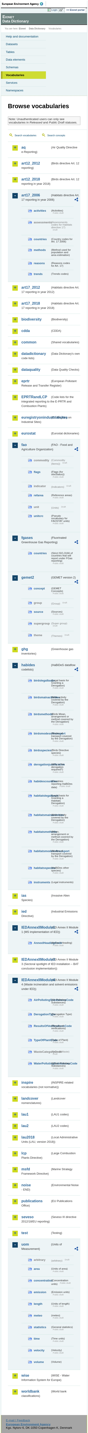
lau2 (25, 1126)
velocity (39, 1350)
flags (37, 472)
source (38, 611)
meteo (38, 1315)
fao (24, 445)
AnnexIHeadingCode (42, 943)
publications (32, 1201)
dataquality (30, 369)
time (37, 1338)
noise (26, 1185)
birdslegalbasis (42, 680)
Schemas (12, 67)
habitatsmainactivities (42, 815)
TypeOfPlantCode (42, 1040)
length (38, 1304)
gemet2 (27, 577)
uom (25, 1244)
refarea (38, 495)
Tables (10, 52)
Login (54, 10)
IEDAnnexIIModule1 (35, 927)
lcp (24, 1153)
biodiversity (31, 319)
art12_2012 (30, 163)
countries (40, 239)
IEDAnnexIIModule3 (35, 959)
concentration (42, 1280)
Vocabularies (15, 75)
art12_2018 (30, 179)
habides (28, 665)
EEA (24, 4)
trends (38, 274)
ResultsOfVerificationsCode (42, 1026)
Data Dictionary (37, 28)
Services (11, 82)
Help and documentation (22, 36)
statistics (40, 1327)
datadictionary (33, 354)
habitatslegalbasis (42, 795)
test (24, 1233)
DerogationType (42, 1014)
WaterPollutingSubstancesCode (42, 1063)
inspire (27, 1082)
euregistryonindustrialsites (35, 417)
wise (25, 1375)
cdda (25, 331)
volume (39, 1362)
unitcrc (38, 516)
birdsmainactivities (42, 697)
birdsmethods (42, 714)
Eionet (22, 28)
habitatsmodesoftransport (42, 851)
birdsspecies (42, 750)
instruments (42, 882)
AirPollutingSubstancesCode (42, 1000)
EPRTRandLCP (34, 397)
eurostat (28, 433)
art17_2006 (30, 195)
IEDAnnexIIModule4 (35, 980)
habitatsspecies (42, 868)
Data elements (15, 59)
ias (23, 895)
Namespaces (14, 90)
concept (39, 588)
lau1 (25, 1114)
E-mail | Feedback (18, 1420)
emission (40, 1292)
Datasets (12, 44)
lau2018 (28, 1137)
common (28, 342)
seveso (27, 1217)
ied (24, 911)
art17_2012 (30, 287)
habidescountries (42, 781)
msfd (25, 1169)
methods (40, 250)
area (37, 1268)
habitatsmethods (42, 831)
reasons (39, 263)
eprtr (25, 381)
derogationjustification (42, 764)
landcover (29, 1098)
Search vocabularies (25, 135)
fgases (27, 538)
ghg (24, 649)
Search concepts (56, 135)
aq (23, 147)
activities (40, 210)
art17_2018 (30, 303)
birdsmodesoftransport (42, 733)
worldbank (30, 1391)
